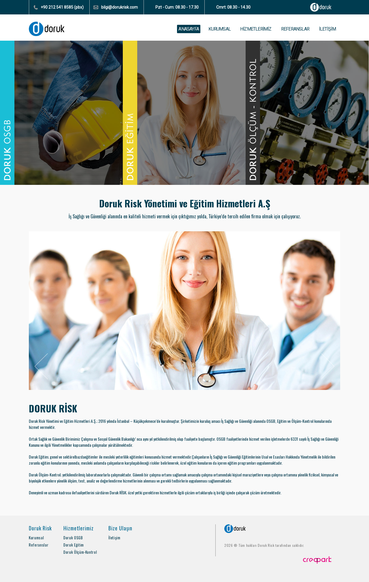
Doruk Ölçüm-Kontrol (80, 552)
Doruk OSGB (73, 537)
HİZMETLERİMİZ (255, 29)
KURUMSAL (219, 29)
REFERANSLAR (295, 29)
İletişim (114, 537)
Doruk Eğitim (73, 545)
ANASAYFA (188, 29)
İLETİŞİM (327, 29)
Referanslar (38, 545)
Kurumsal (36, 537)
